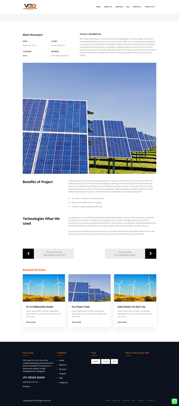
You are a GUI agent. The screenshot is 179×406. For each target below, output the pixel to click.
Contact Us (149, 7)
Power (95, 361)
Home (98, 7)
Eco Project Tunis (81, 306)
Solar (25, 56)
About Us (108, 7)
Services (119, 7)
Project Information (90, 34)
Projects (137, 7)
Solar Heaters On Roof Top (131, 306)
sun (114, 361)
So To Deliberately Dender (39, 306)
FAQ (127, 7)
